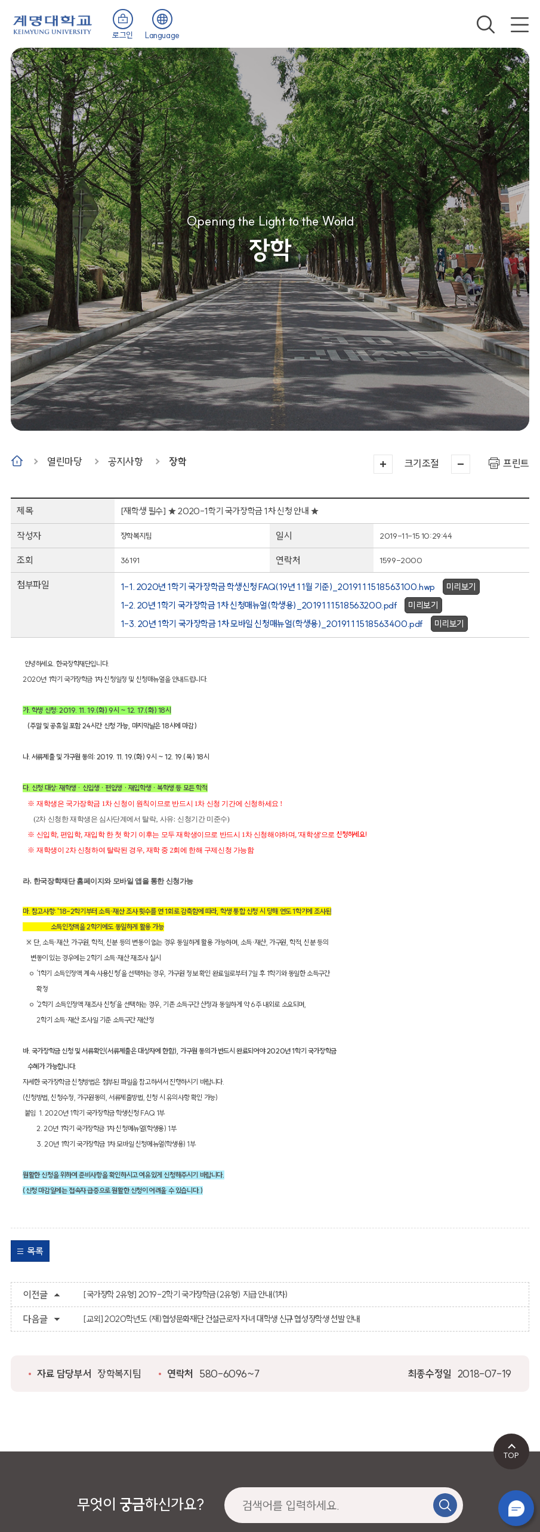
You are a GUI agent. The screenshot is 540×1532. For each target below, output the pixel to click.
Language (162, 35)
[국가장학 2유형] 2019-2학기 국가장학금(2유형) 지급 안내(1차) (185, 1294)
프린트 (516, 463)
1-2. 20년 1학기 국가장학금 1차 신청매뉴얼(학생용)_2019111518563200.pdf (259, 605)
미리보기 (461, 586)
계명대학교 (52, 23)
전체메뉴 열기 (519, 24)
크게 (383, 464)
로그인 (122, 35)
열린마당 (64, 461)
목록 (35, 1251)
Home (17, 461)
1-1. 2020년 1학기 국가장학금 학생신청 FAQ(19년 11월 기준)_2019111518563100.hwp (278, 586)
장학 (177, 461)
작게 (460, 464)
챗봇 (516, 1508)
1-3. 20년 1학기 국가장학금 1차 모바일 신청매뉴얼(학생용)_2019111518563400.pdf (272, 623)
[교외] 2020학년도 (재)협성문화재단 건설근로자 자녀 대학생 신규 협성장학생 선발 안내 (221, 1319)
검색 (485, 24)
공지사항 (125, 461)
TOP (511, 1455)
